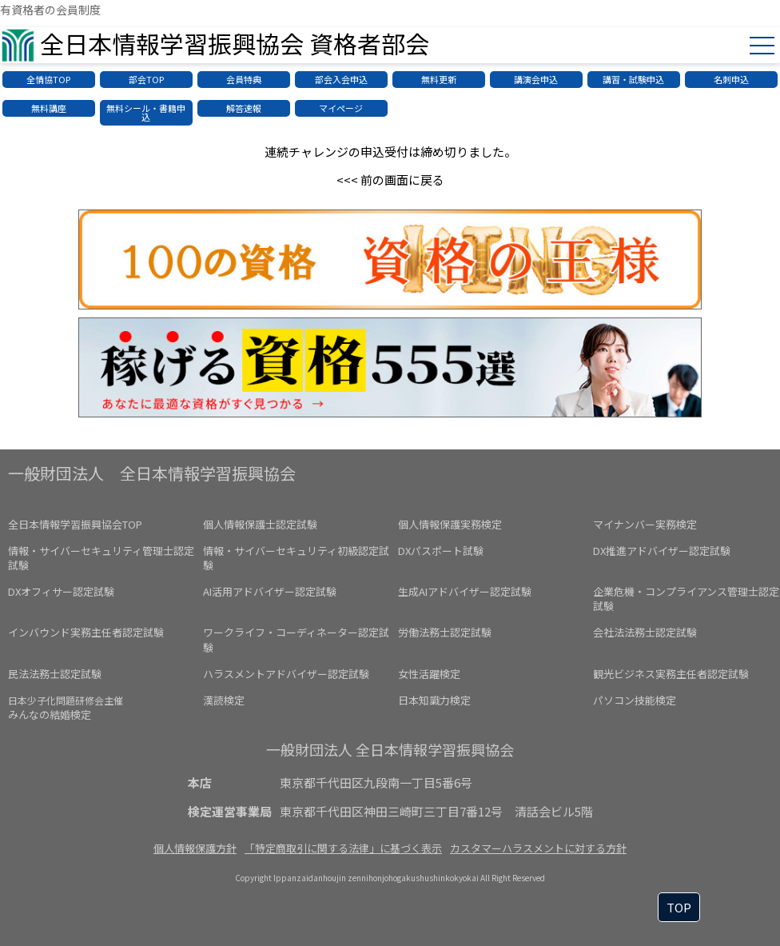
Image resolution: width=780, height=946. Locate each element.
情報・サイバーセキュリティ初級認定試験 (296, 558)
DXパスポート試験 (441, 550)
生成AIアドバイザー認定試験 (464, 591)
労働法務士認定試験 (444, 632)
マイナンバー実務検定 (645, 524)
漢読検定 (224, 700)
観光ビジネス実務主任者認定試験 (671, 673)
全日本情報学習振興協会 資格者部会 (234, 43)
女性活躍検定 (429, 673)
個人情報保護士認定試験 (260, 524)
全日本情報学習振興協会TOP (75, 524)
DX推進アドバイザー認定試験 (661, 550)
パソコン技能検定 (634, 700)
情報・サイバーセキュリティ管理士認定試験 (101, 558)
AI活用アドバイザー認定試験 (269, 591)
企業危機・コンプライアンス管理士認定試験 (686, 598)
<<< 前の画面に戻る (390, 179)
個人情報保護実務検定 (450, 524)
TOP (679, 907)
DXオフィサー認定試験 (61, 591)
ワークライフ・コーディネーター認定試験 (296, 639)
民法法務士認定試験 (54, 673)
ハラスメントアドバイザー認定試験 (286, 673)
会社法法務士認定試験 (645, 632)
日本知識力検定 (434, 700)
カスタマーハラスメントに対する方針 (538, 848)
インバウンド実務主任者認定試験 (86, 632)
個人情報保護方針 (195, 848)
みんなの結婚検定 (65, 707)
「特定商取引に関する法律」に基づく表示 (343, 848)
